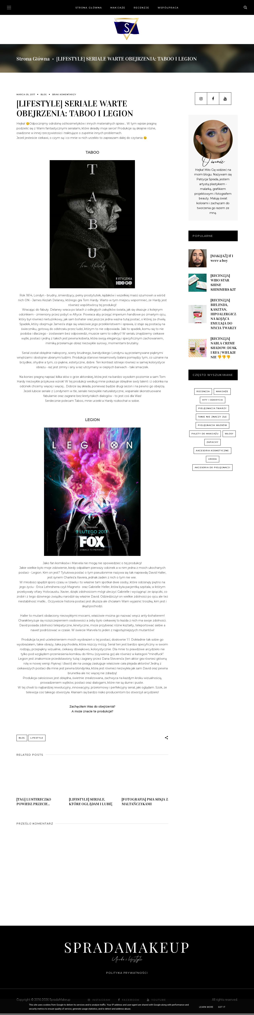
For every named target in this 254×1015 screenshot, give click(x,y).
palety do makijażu (205, 433)
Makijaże (117, 7)
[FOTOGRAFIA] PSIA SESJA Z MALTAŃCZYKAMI (145, 803)
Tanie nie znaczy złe (212, 416)
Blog (44, 94)
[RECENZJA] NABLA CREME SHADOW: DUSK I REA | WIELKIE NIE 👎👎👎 (224, 347)
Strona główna (88, 7)
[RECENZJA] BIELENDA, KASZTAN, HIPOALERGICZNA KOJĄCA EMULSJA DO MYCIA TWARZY (224, 314)
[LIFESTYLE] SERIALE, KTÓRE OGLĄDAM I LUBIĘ (90, 803)
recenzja (203, 391)
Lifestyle (36, 738)
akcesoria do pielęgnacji (212, 467)
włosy (229, 433)
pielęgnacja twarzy (212, 408)
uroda (212, 459)
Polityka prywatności (127, 974)
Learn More (206, 1007)
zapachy (212, 442)
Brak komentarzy (64, 94)
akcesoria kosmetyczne (212, 450)
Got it (221, 1007)
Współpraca (168, 7)
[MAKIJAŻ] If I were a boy (222, 258)
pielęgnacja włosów (212, 425)
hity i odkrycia (212, 400)
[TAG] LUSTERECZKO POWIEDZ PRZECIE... (33, 803)
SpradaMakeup (127, 948)
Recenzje (141, 7)
